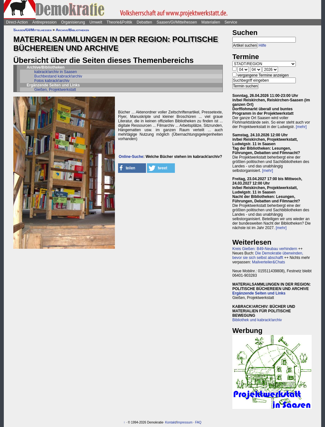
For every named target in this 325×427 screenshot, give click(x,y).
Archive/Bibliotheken (72, 30)
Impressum (184, 422)
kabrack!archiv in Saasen (55, 72)
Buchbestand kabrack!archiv (58, 76)
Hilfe (262, 45)
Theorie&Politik (119, 22)
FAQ (198, 422)
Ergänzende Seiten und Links (258, 293)
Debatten (144, 22)
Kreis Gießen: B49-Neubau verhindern (264, 249)
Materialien (211, 22)
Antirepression (44, 22)
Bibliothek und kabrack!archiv (257, 320)
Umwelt (96, 22)
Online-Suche (131, 156)
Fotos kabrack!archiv (52, 80)
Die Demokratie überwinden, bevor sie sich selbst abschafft (267, 255)
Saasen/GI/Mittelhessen (176, 22)
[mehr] (301, 127)
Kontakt (170, 422)
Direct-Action (17, 22)
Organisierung (73, 22)
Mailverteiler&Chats (268, 262)
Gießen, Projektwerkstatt (55, 89)
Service (230, 22)
